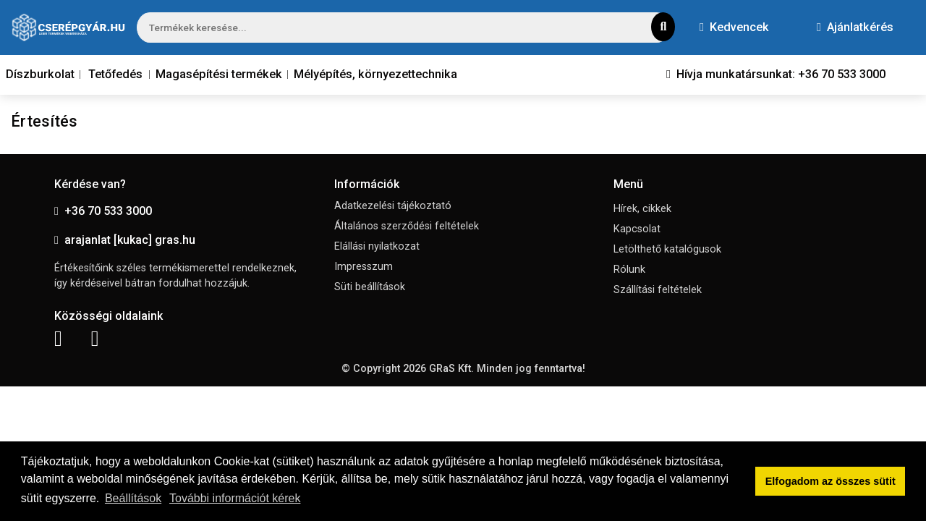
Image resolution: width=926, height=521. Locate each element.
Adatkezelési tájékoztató (392, 206)
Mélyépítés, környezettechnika (375, 74)
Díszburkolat (40, 74)
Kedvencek (734, 27)
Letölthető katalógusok (667, 249)
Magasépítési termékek (219, 74)
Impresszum (363, 266)
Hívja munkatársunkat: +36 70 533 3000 (775, 74)
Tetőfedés (115, 74)
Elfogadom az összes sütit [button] (830, 481)
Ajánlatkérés (855, 27)
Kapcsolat (636, 229)
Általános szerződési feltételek (406, 226)
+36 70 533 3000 (103, 211)
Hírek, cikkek (642, 209)
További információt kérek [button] (234, 498)
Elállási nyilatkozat (377, 246)
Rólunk (629, 269)
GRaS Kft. (451, 369)
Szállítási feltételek (657, 290)
